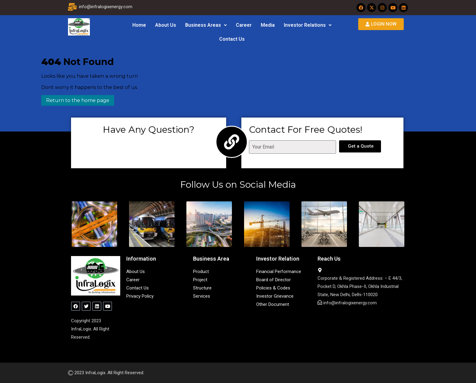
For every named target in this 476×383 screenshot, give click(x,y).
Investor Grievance (275, 296)
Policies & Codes (273, 288)
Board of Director (273, 279)
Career (244, 25)
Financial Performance (278, 271)
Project (200, 279)
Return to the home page (75, 99)
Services (201, 296)
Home (139, 25)
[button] (206, 25)
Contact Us (232, 39)
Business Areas (206, 25)
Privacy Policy (140, 296)
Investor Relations (308, 25)
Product (201, 271)
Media (268, 25)
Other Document (272, 304)
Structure (202, 288)
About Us (165, 25)
